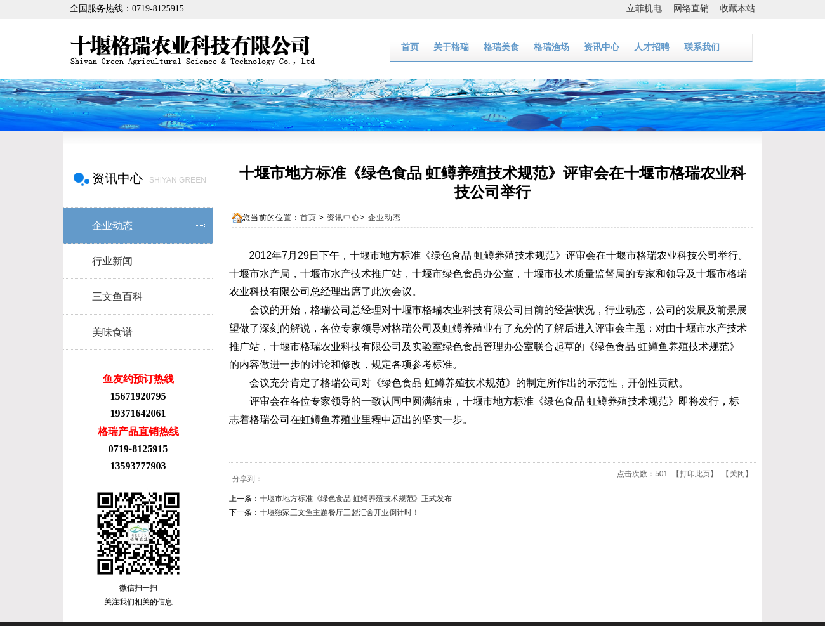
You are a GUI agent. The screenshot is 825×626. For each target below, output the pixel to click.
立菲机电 (649, 8)
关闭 (737, 473)
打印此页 (695, 473)
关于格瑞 (451, 47)
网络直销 (696, 8)
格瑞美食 (501, 47)
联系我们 (702, 47)
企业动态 (384, 217)
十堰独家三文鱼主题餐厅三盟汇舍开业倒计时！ (339, 512)
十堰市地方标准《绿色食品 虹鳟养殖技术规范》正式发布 (356, 498)
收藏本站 (737, 8)
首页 (410, 47)
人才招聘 (652, 47)
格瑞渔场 (551, 47)
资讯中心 (601, 47)
